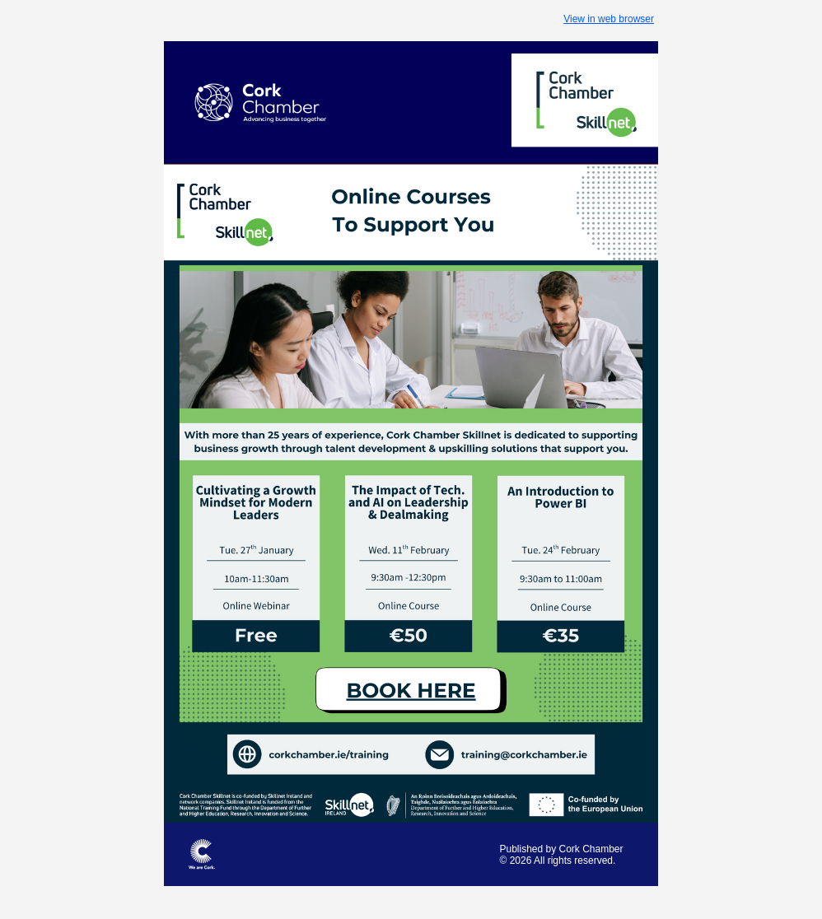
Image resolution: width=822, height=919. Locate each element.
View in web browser (608, 19)
